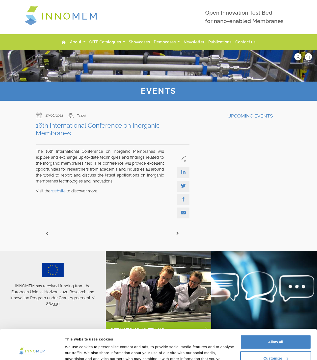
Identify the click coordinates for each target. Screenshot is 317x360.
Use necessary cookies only (275, 346)
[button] (300, 56)
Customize (276, 330)
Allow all (275, 314)
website (58, 191)
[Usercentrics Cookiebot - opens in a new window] (32, 350)
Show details (76, 350)
